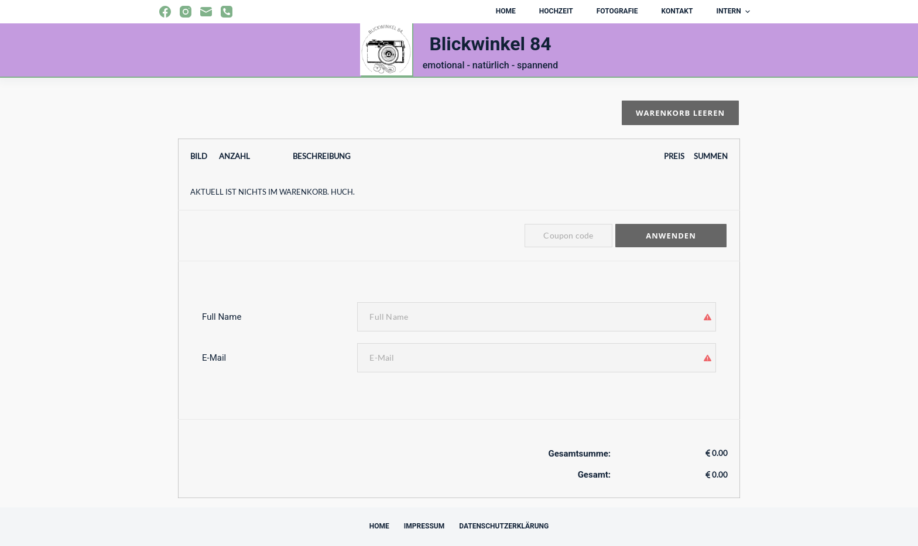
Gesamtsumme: (579, 453)
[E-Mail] (206, 12)
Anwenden (671, 235)
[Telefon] (226, 12)
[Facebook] (165, 12)
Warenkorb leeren (680, 113)
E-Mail (214, 358)
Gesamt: (594, 474)
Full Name (221, 317)
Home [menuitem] (506, 11)
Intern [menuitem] (734, 11)
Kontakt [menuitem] (677, 11)
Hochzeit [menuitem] (556, 11)
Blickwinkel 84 (490, 44)
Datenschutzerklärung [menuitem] (504, 526)
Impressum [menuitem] (424, 526)
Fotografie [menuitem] (617, 11)
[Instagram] (185, 12)
